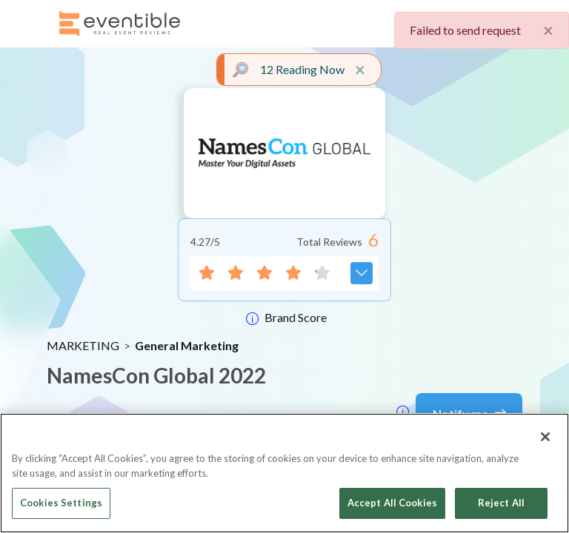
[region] (284, 473)
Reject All (501, 503)
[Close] (545, 436)
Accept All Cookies (392, 503)
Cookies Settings (61, 503)
